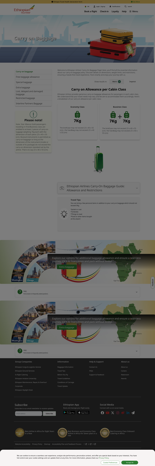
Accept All (129, 462)
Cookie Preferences (110, 462)
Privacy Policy (104, 458)
